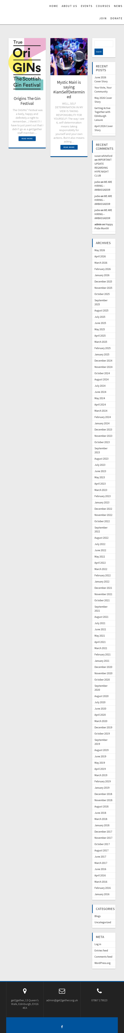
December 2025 (103, 275)
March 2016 (100, 875)
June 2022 (100, 543)
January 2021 (101, 654)
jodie (97, 175)
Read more (27, 138)
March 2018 (100, 812)
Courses (103, 6)
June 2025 (100, 316)
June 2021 (100, 623)
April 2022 (100, 556)
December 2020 (103, 660)
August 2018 (101, 800)
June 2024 (100, 385)
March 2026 (100, 256)
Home (53, 6)
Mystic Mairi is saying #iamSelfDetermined (69, 89)
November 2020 (103, 667)
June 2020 (100, 702)
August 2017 (101, 844)
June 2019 (100, 750)
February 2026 (102, 262)
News (118, 6)
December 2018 (103, 787)
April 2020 (100, 708)
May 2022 (99, 550)
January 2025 (101, 348)
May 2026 (99, 243)
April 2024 (100, 398)
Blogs (97, 909)
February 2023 (102, 489)
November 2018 (103, 793)
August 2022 (101, 531)
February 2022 (102, 569)
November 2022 (103, 508)
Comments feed (103, 950)
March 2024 (100, 404)
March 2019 (100, 768)
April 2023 (100, 477)
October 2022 (102, 514)
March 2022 (100, 562)
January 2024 (101, 417)
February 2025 (102, 341)
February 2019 (102, 775)
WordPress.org (102, 956)
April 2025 (100, 329)
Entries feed (101, 944)
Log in (97, 937)
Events (87, 6)
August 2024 (101, 373)
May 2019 (99, 756)
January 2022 (101, 575)
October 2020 (102, 673)
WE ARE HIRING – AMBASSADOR (103, 179)
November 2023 (103, 429)
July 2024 (99, 379)
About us (69, 6)
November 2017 (103, 831)
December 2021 (103, 581)
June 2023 (100, 464)
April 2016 (100, 869)
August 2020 (101, 689)
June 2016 (100, 862)
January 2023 (101, 496)
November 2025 (103, 281)
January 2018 (101, 819)
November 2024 (103, 360)
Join (103, 18)
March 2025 (100, 335)
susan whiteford (103, 149)
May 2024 (99, 391)
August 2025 (101, 304)
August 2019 (101, 743)
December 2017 (103, 825)
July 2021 (99, 616)
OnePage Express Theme (89, 1028)
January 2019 (101, 781)
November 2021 (103, 587)
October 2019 (102, 727)
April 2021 (100, 635)
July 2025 (99, 310)
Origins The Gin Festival (27, 101)
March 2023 (100, 483)
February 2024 (102, 410)
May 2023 (99, 471)
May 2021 (99, 629)
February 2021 (102, 648)
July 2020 (99, 696)
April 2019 (100, 762)
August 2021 (101, 610)
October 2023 (102, 435)
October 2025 (102, 287)
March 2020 (100, 714)
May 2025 (99, 323)
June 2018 (100, 806)
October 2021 (102, 594)
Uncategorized (102, 916)
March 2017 (100, 856)
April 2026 (100, 250)
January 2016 (101, 887)
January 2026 (101, 268)
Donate (116, 18)
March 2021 (100, 641)
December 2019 (103, 721)
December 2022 (103, 502)
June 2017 (100, 850)
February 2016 (102, 881)
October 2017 (102, 837)
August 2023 (101, 452)
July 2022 (99, 537)
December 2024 (103, 354)
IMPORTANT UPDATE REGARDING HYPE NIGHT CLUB (103, 161)
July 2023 (99, 458)
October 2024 (102, 366)
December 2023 (103, 423)
